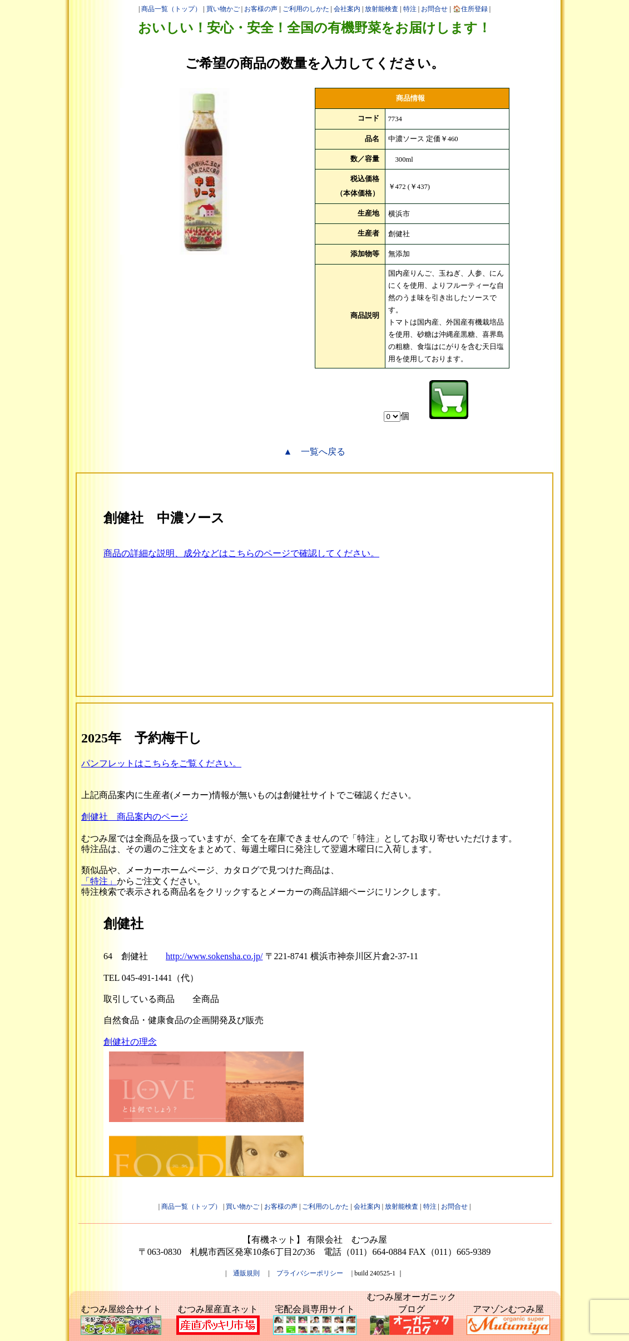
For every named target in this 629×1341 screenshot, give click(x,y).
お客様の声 (261, 9)
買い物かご (223, 9)
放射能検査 (381, 9)
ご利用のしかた (306, 9)
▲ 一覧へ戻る (315, 451)
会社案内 (347, 9)
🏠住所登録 (470, 9)
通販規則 (246, 1273)
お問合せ (434, 9)
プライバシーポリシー (309, 1273)
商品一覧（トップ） (171, 9)
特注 (410, 9)
